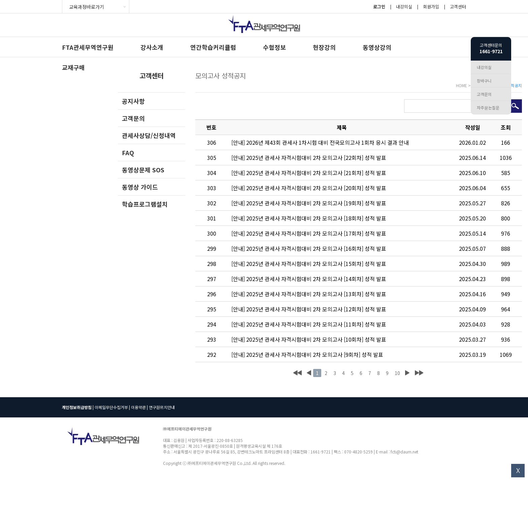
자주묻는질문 (488, 107)
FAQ (128, 152)
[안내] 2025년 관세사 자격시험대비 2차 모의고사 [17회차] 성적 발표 (308, 233)
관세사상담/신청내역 (149, 135)
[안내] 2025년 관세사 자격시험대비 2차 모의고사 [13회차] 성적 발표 (308, 294)
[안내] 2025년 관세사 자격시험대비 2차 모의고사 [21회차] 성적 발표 (308, 173)
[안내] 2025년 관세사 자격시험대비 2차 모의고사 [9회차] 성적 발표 (307, 354)
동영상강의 (377, 47)
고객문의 (133, 118)
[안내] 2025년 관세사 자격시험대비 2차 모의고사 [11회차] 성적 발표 (308, 324)
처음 (297, 373)
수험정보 (274, 47)
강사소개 (151, 47)
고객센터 (458, 6)
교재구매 (73, 67)
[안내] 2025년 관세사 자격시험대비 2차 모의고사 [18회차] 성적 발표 (308, 218)
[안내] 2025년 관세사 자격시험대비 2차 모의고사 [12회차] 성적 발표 (308, 309)
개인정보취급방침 (77, 407)
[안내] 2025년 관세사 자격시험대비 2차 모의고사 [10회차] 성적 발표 (308, 339)
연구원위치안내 (162, 407)
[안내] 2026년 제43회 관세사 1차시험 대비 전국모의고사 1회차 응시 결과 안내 (320, 142)
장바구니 (484, 80)
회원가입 (431, 6)
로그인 (379, 6)
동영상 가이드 (140, 186)
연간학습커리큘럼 (213, 47)
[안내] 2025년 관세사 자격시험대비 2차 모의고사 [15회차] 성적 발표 (308, 264)
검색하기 (515, 106)
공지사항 (133, 101)
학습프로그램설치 (145, 204)
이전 (308, 373)
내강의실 (404, 6)
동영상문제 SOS (143, 169)
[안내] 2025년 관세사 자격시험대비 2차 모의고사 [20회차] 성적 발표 (308, 188)
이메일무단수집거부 (111, 407)
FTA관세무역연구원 (87, 47)
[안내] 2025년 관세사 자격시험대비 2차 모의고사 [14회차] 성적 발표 (308, 279)
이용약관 (138, 407)
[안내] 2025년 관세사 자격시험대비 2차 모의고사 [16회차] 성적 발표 (308, 248)
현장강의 (324, 47)
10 (397, 373)
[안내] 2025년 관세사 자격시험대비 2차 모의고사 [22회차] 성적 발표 (308, 158)
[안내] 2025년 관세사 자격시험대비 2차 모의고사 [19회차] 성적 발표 (308, 203)
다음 (407, 373)
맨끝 (419, 373)
